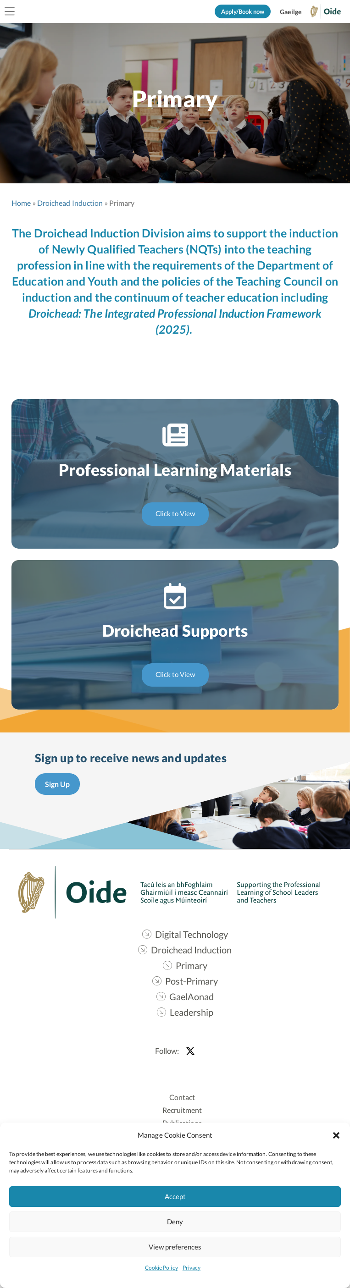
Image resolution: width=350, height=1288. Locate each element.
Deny (175, 1221)
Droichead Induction (70, 202)
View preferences (175, 1247)
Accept (175, 1196)
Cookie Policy (161, 1267)
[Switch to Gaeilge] (290, 12)
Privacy (192, 1267)
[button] (336, 1134)
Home (21, 202)
